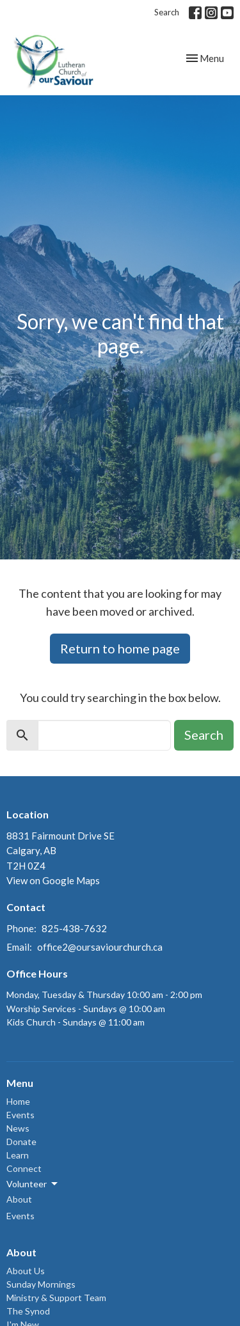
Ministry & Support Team (56, 1297)
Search (166, 12)
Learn (17, 1155)
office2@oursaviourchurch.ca (100, 947)
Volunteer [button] (33, 1184)
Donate (21, 1141)
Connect (24, 1168)
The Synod (28, 1311)
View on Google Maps (53, 880)
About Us (25, 1270)
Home (18, 1101)
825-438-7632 (74, 928)
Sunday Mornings (41, 1284)
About (19, 1199)
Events (20, 1114)
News (17, 1128)
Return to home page (120, 648)
